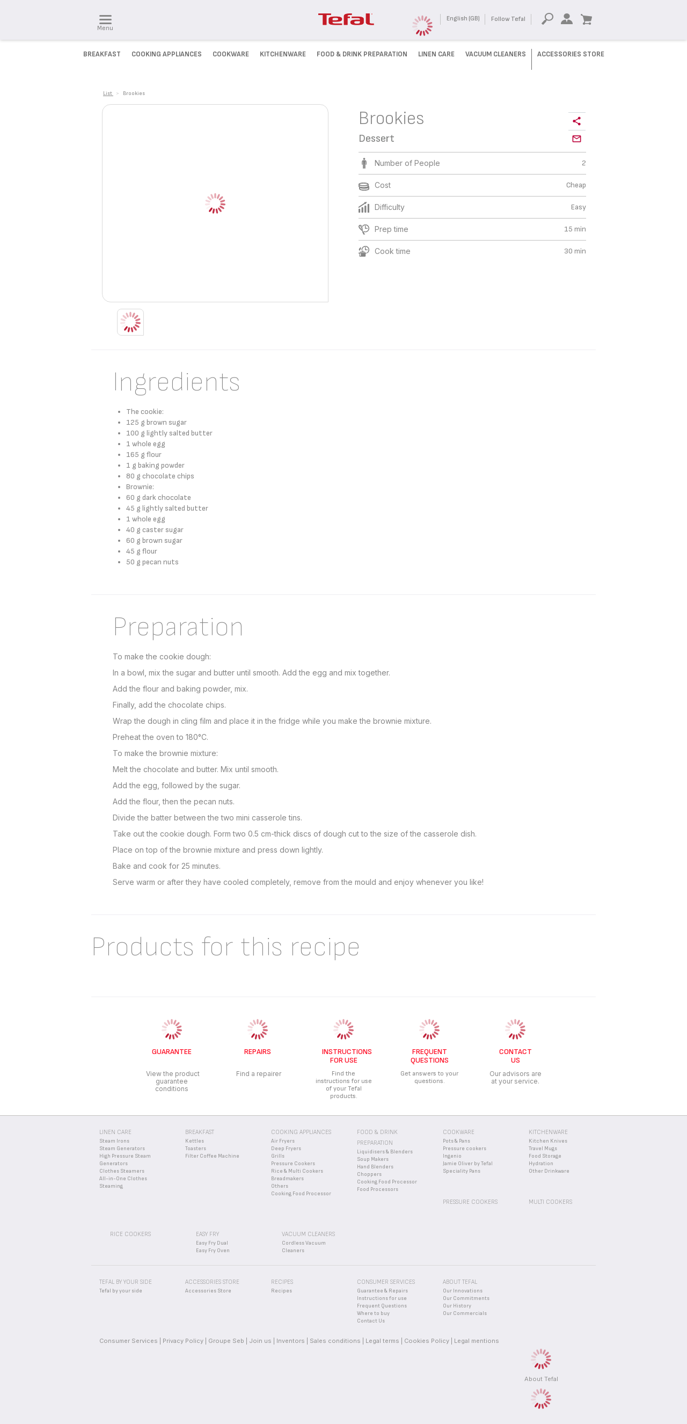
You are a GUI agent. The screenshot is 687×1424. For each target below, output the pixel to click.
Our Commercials (465, 1313)
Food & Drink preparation (362, 54)
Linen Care (436, 54)
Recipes (281, 1291)
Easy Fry (207, 1234)
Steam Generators (122, 1148)
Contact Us (371, 1321)
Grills (277, 1156)
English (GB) (463, 18)
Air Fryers (283, 1141)
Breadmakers (287, 1178)
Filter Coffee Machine (212, 1156)
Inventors (290, 1341)
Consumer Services (128, 1341)
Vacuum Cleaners (495, 54)
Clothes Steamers (121, 1171)
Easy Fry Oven (213, 1250)
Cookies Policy (426, 1341)
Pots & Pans (456, 1141)
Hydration (541, 1163)
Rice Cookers (130, 1234)
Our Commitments (466, 1298)
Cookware (231, 54)
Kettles (194, 1141)
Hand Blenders (375, 1167)
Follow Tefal (508, 19)
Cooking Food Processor (301, 1193)
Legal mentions (476, 1341)
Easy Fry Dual (212, 1243)
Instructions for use (382, 1298)
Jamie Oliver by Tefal (468, 1163)
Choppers (369, 1174)
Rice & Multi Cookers (297, 1171)
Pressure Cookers (293, 1163)
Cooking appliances (301, 1132)
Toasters (195, 1148)
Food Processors (377, 1189)
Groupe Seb (226, 1341)
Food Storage (545, 1156)
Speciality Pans (461, 1171)
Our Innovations (463, 1291)
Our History (457, 1306)
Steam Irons (114, 1141)
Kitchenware (283, 54)
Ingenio (452, 1156)
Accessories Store (570, 54)
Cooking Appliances (166, 54)
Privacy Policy (183, 1341)
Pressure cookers (464, 1148)
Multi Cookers (550, 1201)
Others (279, 1186)
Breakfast (102, 54)
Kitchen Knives (548, 1141)
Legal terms (382, 1341)
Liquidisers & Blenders (385, 1152)
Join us (260, 1341)
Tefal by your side (120, 1291)
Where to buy (373, 1313)
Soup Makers (373, 1159)
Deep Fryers (286, 1148)
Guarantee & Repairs (382, 1291)
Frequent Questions (382, 1306)
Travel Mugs (543, 1148)
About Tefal (541, 1379)
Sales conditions (335, 1341)
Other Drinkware (549, 1171)
